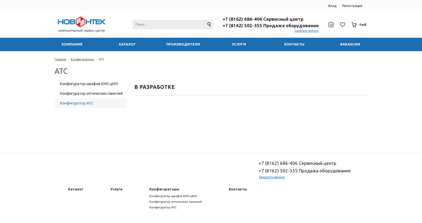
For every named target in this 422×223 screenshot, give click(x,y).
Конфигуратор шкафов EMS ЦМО (89, 84)
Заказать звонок (307, 30)
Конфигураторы (82, 59)
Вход (332, 6)
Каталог (75, 189)
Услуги (116, 189)
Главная (60, 59)
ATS (101, 59)
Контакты (238, 189)
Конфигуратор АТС (76, 103)
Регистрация (352, 6)
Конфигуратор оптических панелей (91, 93)
